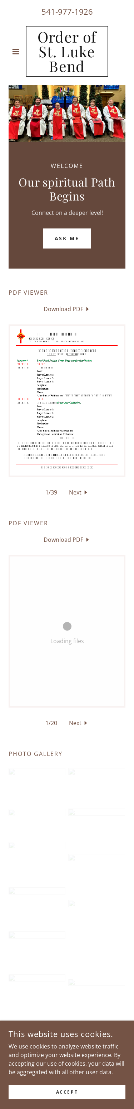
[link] (67, 51)
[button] (17, 51)
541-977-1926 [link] (67, 11)
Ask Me (67, 238)
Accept (67, 1092)
